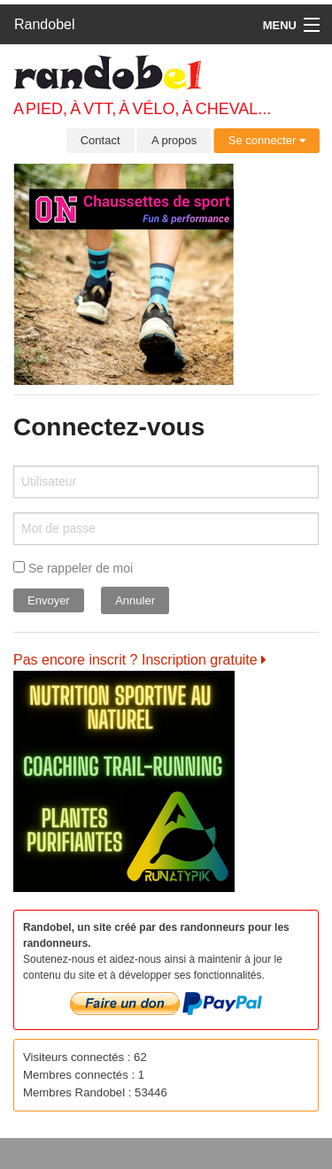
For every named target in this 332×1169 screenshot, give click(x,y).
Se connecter (266, 140)
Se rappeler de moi (73, 568)
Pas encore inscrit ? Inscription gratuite (139, 659)
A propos (174, 140)
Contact (100, 140)
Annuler (135, 600)
